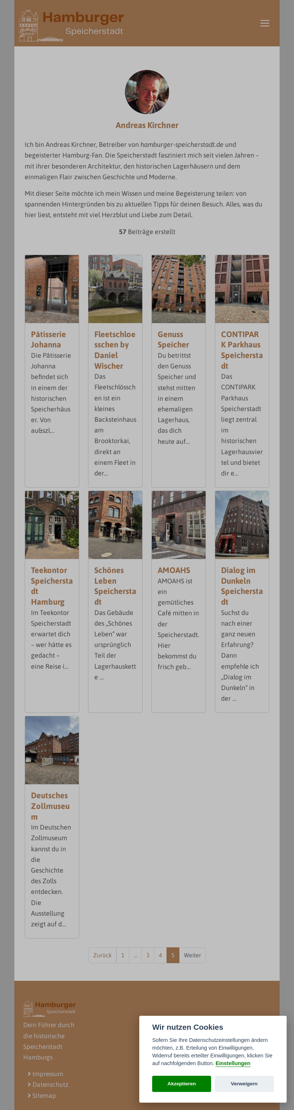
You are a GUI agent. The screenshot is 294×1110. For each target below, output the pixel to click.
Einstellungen (233, 1063)
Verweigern (244, 1083)
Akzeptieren (182, 1083)
